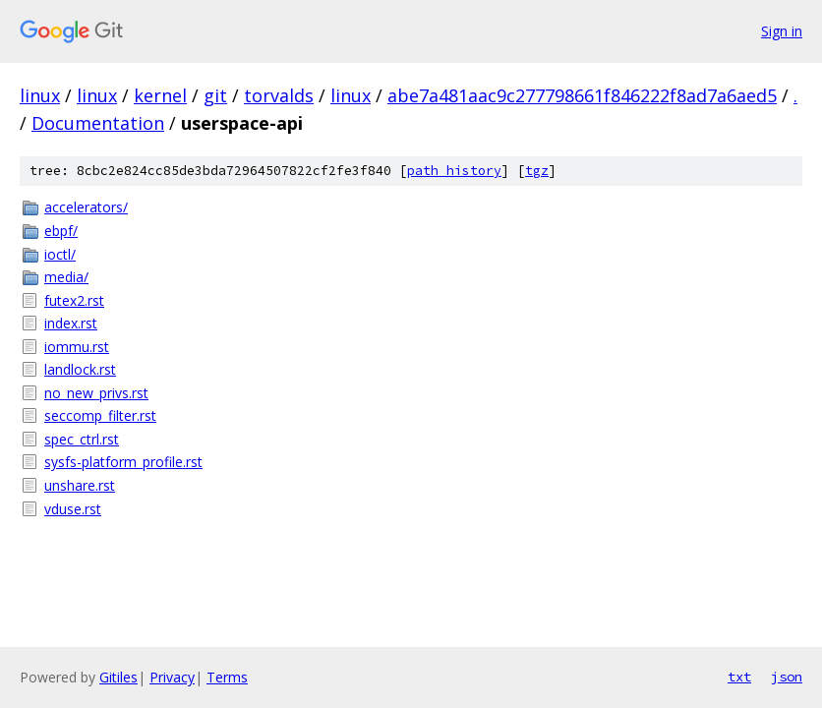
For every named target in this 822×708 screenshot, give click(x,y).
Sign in (781, 31)
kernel (160, 95)
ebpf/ (61, 230)
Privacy (172, 677)
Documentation (97, 123)
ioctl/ (60, 254)
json (786, 676)
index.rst (70, 323)
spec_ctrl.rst (81, 439)
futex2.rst (74, 300)
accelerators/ (86, 207)
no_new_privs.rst (96, 393)
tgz (537, 170)
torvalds (279, 95)
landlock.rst (80, 369)
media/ (66, 276)
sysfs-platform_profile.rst (123, 461)
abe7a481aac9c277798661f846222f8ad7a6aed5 (582, 95)
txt (739, 676)
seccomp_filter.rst (100, 415)
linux (40, 95)
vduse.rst (72, 509)
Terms (227, 677)
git (215, 95)
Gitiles (118, 677)
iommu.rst (76, 346)
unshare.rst (79, 485)
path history (454, 170)
